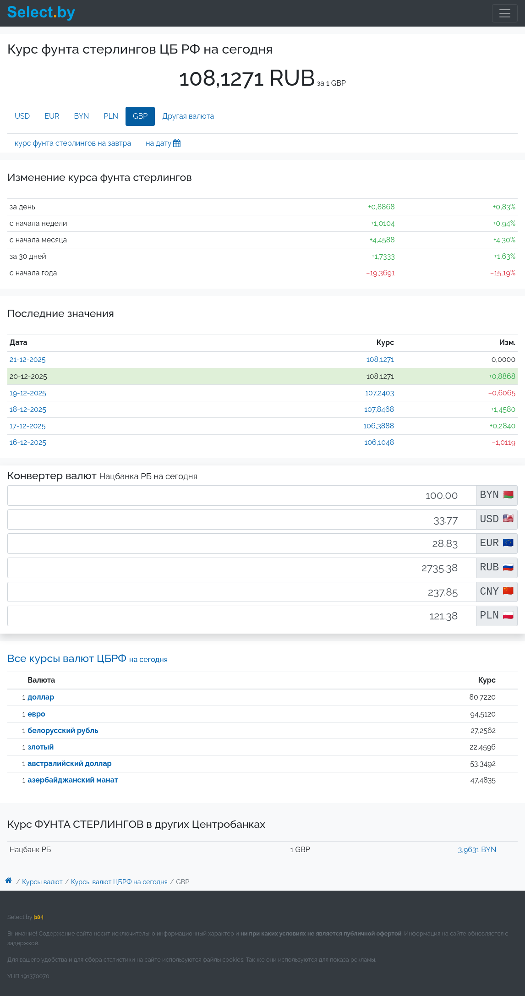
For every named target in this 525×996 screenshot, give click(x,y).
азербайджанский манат (72, 780)
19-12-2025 (28, 393)
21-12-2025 (28, 359)
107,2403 (379, 393)
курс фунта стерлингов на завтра (73, 143)
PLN (111, 116)
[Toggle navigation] (505, 13)
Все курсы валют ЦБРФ (87, 658)
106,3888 (378, 425)
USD (22, 116)
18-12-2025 (28, 409)
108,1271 (380, 359)
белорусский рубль (62, 730)
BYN (81, 116)
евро (36, 714)
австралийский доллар (69, 763)
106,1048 (379, 442)
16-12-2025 (28, 442)
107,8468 (379, 409)
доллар (40, 697)
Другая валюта (188, 116)
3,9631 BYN (477, 849)
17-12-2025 (28, 425)
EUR (51, 116)
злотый (40, 747)
